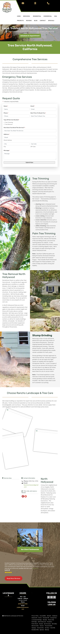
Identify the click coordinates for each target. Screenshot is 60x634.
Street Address (8, 140)
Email (33, 106)
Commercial (48, 16)
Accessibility (43, 615)
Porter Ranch (35, 623)
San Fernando (47, 623)
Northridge (34, 621)
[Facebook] (48, 597)
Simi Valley (54, 623)
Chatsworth (34, 617)
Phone (6, 113)
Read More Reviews (13, 578)
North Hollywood (42, 621)
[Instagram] (51, 597)
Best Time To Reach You (38, 113)
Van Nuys (47, 627)
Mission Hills (51, 619)
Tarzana (42, 625)
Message (7, 150)
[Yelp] (54, 597)
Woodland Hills (35, 629)
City (5, 146)
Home (19, 16)
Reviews (29, 20)
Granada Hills (46, 617)
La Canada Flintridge (37, 619)
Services (26, 16)
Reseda (41, 623)
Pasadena (49, 621)
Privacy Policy (35, 615)
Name (6, 106)
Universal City (40, 627)
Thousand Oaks (48, 625)
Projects (20, 20)
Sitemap (47, 629)
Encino (40, 617)
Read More (35, 568)
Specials (51, 20)
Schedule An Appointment (30, 36)
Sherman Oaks (35, 625)
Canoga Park (53, 617)
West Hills (52, 627)
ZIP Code (33, 146)
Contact (43, 20)
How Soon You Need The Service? (14, 127)
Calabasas (54, 615)
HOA (55, 16)
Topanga (34, 627)
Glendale (45, 619)
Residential (37, 16)
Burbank (49, 615)
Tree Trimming (9, 122)
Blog (35, 20)
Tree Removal (8, 124)
